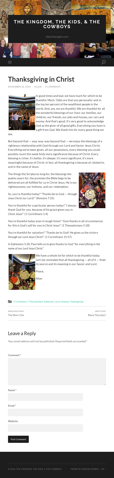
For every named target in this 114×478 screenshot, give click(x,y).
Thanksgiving (76, 301)
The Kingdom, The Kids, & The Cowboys (57, 24)
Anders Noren (90, 469)
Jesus (57, 301)
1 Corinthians (20, 301)
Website (13, 421)
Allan (38, 86)
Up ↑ (104, 469)
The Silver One (16, 313)
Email (12, 405)
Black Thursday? (97, 313)
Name (12, 390)
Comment (14, 355)
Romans (65, 301)
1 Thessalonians (35, 301)
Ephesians (49, 301)
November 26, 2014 (19, 86)
